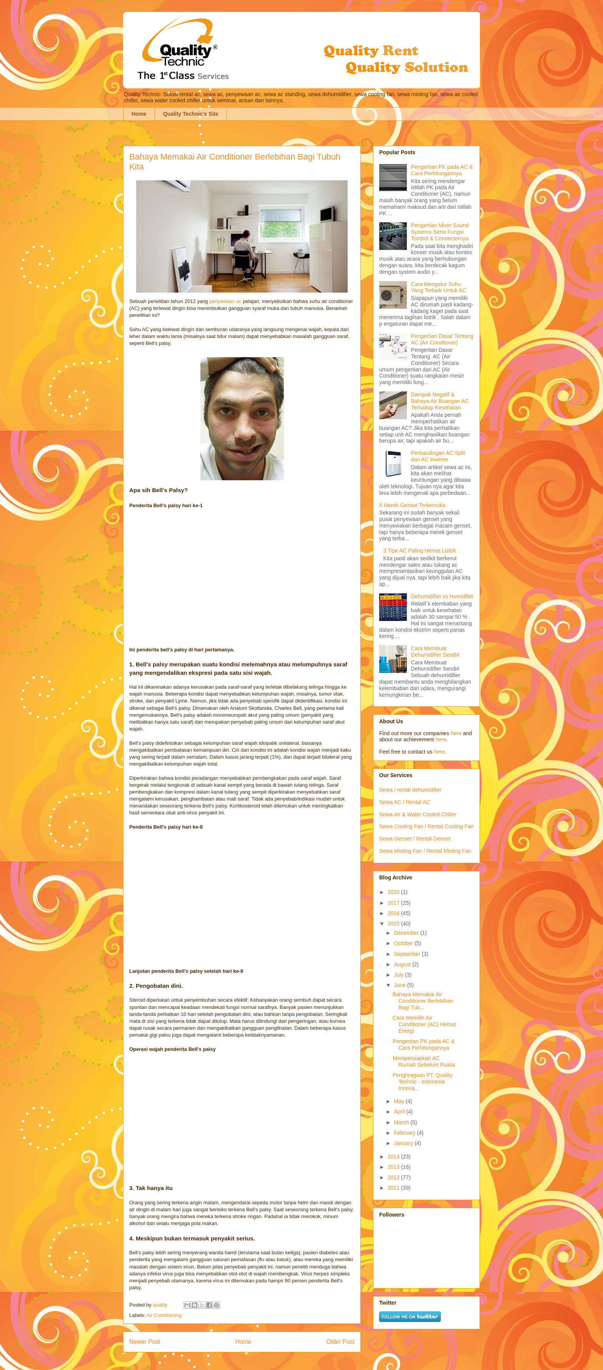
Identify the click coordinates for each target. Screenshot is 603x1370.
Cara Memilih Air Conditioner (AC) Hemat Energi (424, 1024)
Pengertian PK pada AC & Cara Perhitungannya (442, 170)
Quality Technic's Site (190, 114)
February (405, 1133)
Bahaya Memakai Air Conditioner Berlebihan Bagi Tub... (423, 1000)
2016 (394, 913)
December (407, 933)
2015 (394, 924)
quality (160, 1305)
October (404, 943)
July (399, 975)
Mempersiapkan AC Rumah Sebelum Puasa (424, 1061)
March (402, 1122)
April (400, 1112)
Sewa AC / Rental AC (404, 802)
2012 (394, 1177)
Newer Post (144, 1341)
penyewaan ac (225, 301)
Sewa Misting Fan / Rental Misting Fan (425, 851)
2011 (394, 1188)
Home (139, 114)
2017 (394, 903)
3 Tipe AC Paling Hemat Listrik (419, 551)
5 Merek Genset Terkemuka (412, 505)
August (403, 964)
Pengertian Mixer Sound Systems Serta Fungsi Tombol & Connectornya (440, 231)
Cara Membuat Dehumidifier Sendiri (435, 651)
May (399, 1101)
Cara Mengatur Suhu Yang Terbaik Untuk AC (438, 287)
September (407, 954)
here (456, 733)
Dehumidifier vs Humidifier (442, 596)
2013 (394, 1167)
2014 (394, 1157)
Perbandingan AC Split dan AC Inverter (438, 456)
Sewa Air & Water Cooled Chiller (417, 814)
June (400, 985)
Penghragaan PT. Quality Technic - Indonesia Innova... (423, 1081)
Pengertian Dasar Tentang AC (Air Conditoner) (442, 339)
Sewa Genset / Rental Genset (414, 839)
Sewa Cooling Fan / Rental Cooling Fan (426, 826)
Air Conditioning (164, 1315)
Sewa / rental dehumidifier (410, 790)
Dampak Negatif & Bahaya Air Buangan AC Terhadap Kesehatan (440, 401)
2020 (394, 892)
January (404, 1143)
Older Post (340, 1341)
